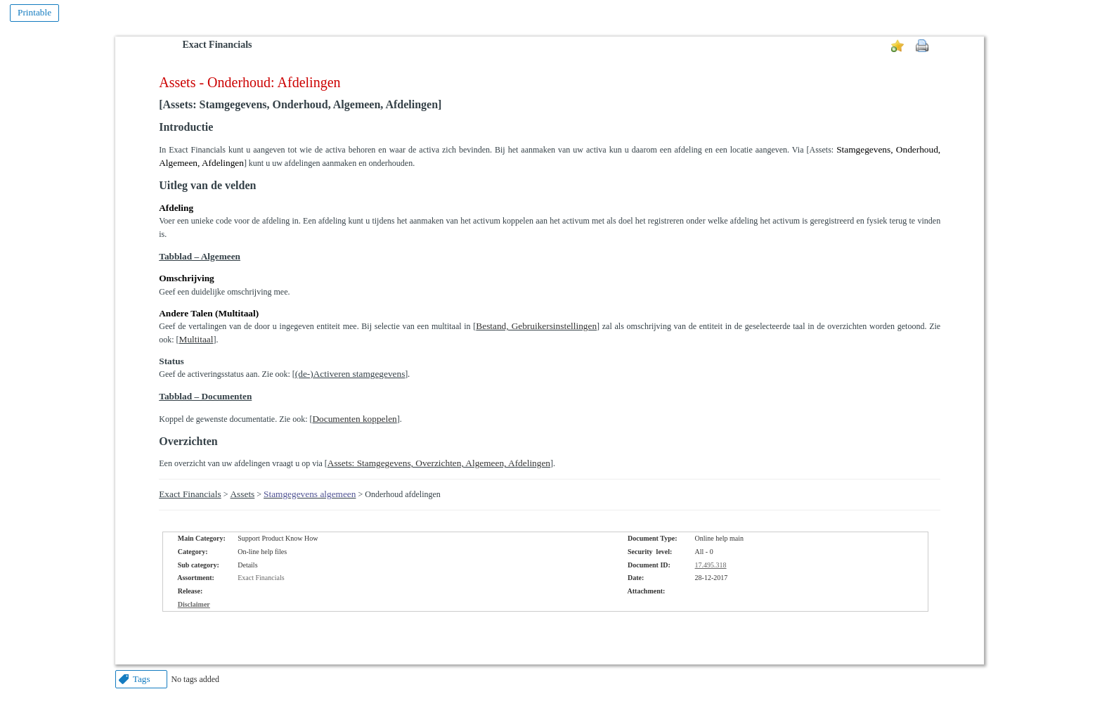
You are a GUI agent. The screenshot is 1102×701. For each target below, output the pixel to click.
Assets (242, 494)
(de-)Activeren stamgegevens (350, 373)
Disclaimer (194, 604)
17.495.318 (711, 565)
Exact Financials (217, 44)
